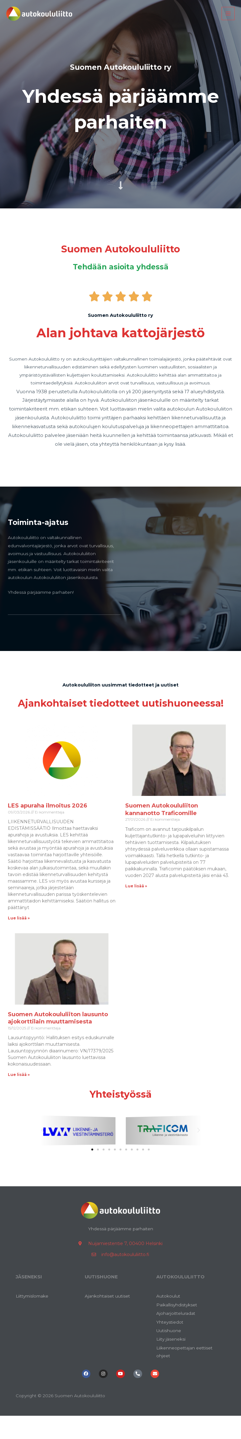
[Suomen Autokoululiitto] (45, 19)
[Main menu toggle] (228, 19)
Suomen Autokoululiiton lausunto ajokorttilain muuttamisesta (58, 1034)
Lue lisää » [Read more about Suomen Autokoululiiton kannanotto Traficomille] (136, 902)
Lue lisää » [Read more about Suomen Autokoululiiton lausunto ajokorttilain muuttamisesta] (19, 1091)
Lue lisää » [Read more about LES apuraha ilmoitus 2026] (19, 934)
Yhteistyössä (120, 1109)
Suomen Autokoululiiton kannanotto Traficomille (161, 826)
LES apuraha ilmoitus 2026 (47, 822)
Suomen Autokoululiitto (121, 248)
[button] (42, 1147)
